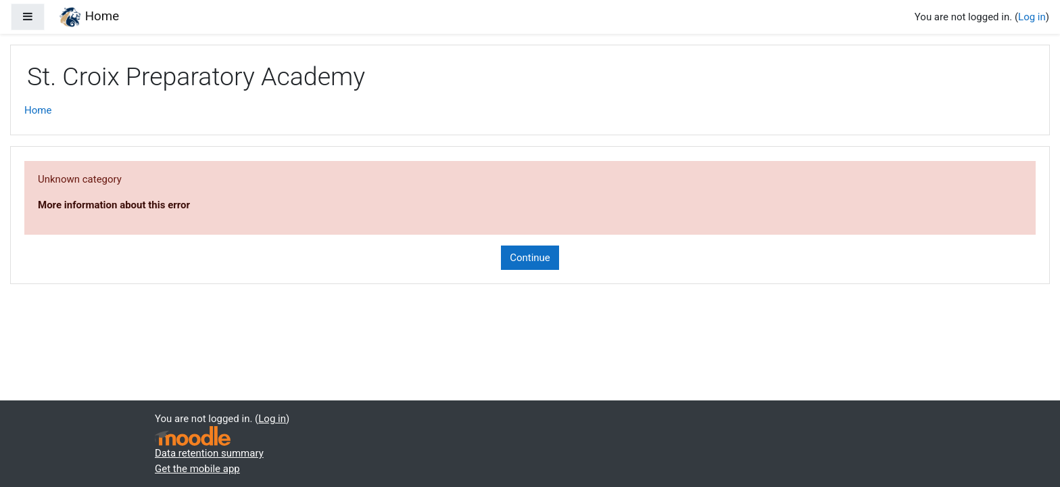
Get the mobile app (197, 469)
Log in (1032, 17)
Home (37, 110)
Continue (530, 258)
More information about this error (114, 205)
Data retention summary (209, 453)
